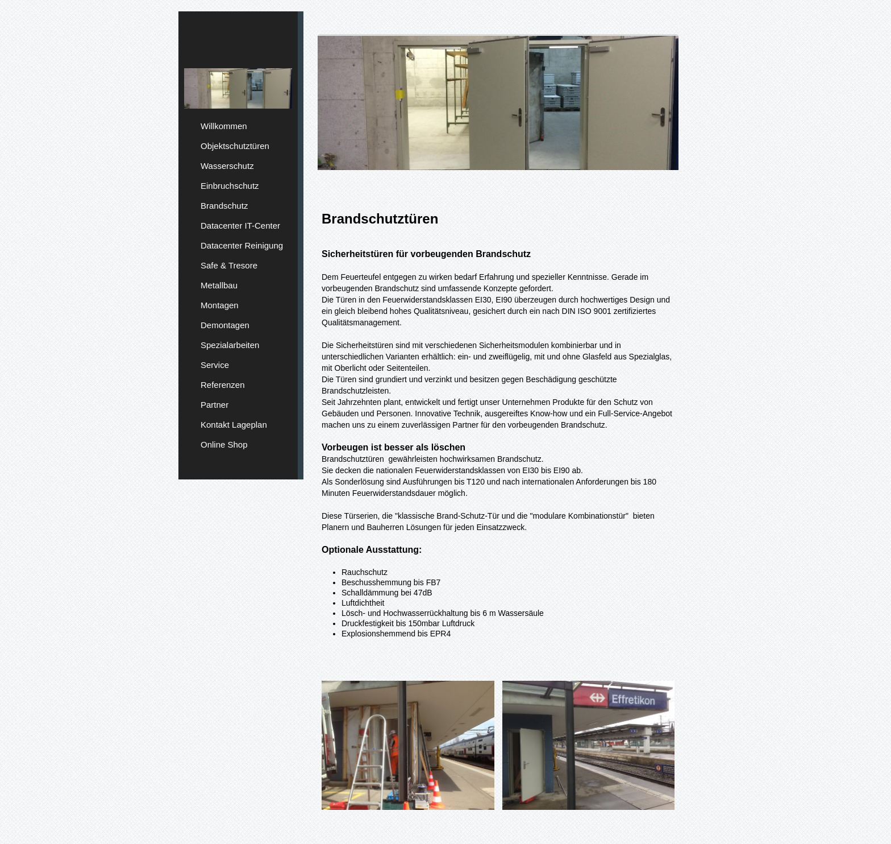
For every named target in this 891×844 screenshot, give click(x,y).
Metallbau (219, 285)
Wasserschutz (227, 166)
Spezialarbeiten (230, 345)
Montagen (220, 305)
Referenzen (223, 385)
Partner (214, 404)
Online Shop (224, 444)
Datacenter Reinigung (242, 245)
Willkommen (224, 126)
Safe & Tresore (229, 265)
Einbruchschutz (230, 186)
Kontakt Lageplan (234, 424)
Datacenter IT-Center (240, 225)
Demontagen (225, 325)
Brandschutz (224, 205)
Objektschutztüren (235, 146)
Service (215, 365)
